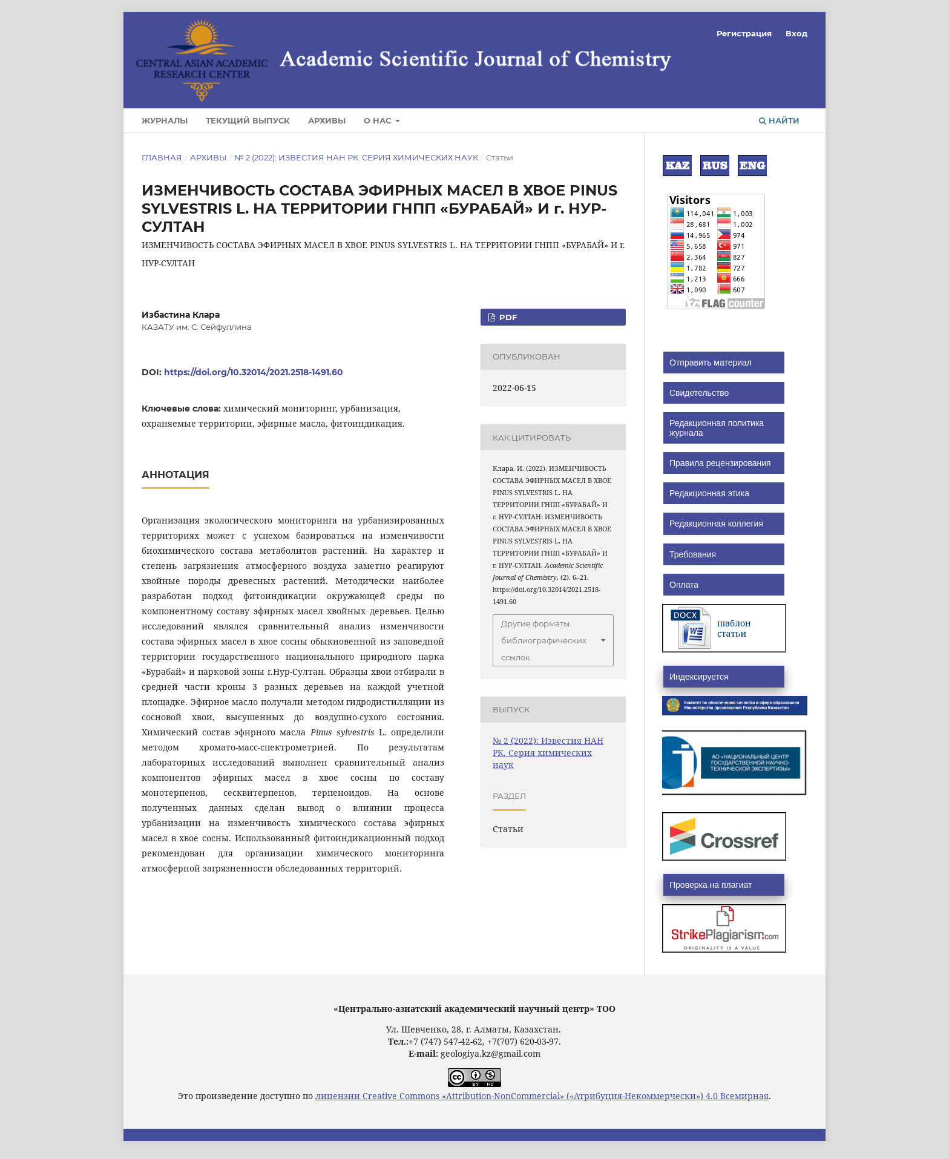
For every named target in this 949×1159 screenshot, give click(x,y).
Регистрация (744, 33)
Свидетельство (699, 393)
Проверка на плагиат (710, 885)
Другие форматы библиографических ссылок (543, 640)
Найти (779, 120)
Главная (162, 157)
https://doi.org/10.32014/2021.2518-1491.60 (253, 372)
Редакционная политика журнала (716, 428)
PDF (507, 317)
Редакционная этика (709, 493)
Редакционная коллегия (716, 523)
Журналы (165, 120)
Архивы (327, 120)
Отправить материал (710, 362)
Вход (796, 33)
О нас (378, 120)
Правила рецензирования (720, 463)
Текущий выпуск (248, 120)
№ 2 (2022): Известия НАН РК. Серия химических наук (356, 157)
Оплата (683, 584)
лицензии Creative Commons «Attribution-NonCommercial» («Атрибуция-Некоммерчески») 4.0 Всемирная (542, 1096)
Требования (692, 554)
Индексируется (698, 676)
